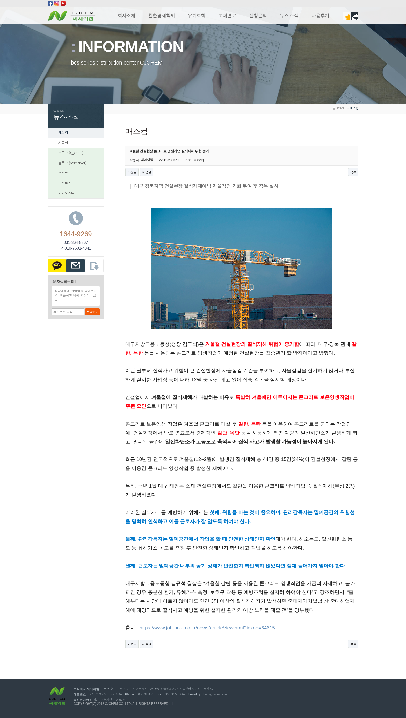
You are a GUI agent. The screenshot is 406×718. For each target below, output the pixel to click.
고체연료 (227, 15)
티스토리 (64, 183)
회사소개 (126, 15)
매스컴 (63, 132)
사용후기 (320, 15)
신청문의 (258, 15)
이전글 (131, 172)
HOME (339, 108)
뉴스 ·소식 (289, 15)
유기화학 (196, 15)
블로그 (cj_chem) (70, 153)
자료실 (63, 143)
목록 (353, 172)
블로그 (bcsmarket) (72, 163)
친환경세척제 (161, 15)
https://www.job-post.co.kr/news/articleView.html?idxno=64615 (207, 627)
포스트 (63, 173)
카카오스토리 (67, 193)
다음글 (146, 172)
